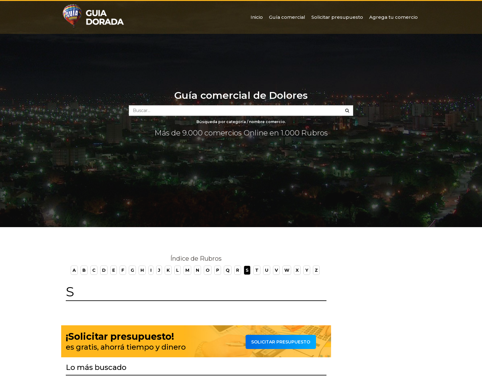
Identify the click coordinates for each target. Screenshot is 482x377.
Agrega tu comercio (393, 17)
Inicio (257, 17)
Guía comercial (287, 17)
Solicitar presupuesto (337, 17)
